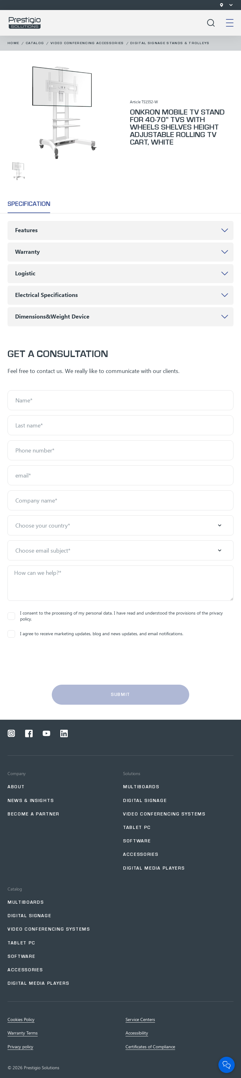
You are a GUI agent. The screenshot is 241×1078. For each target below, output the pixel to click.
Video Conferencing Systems (164, 814)
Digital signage (145, 800)
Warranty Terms (23, 1033)
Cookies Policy (21, 1019)
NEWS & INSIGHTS (31, 800)
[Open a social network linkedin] (64, 733)
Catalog (35, 43)
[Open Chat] (226, 1065)
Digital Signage (29, 915)
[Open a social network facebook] (29, 733)
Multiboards (141, 786)
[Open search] (211, 23)
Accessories (140, 854)
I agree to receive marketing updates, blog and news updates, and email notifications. (95, 634)
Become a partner (33, 814)
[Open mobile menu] (229, 23)
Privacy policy (20, 1047)
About (16, 786)
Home (13, 43)
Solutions (131, 773)
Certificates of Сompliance (150, 1047)
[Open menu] (230, 5)
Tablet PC (137, 827)
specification (29, 203)
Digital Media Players (154, 868)
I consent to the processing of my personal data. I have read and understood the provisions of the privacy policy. (115, 616)
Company (17, 773)
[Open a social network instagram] (11, 733)
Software (137, 841)
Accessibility (137, 1033)
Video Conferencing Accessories (87, 43)
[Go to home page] (25, 23)
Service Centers (140, 1019)
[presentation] (120, 665)
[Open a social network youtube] (46, 733)
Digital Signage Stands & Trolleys (170, 43)
